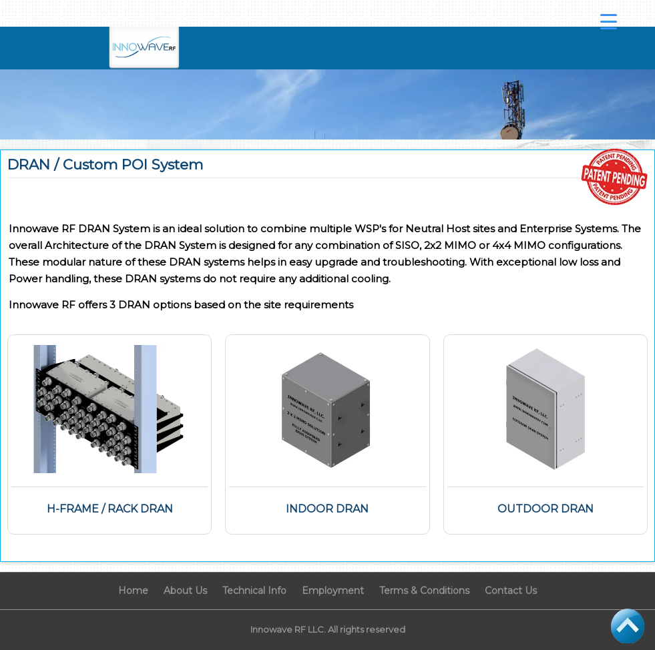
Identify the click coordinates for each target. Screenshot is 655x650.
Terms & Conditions (424, 591)
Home (133, 591)
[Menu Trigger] (609, 21)
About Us (185, 591)
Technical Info (254, 591)
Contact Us (511, 591)
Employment (333, 591)
